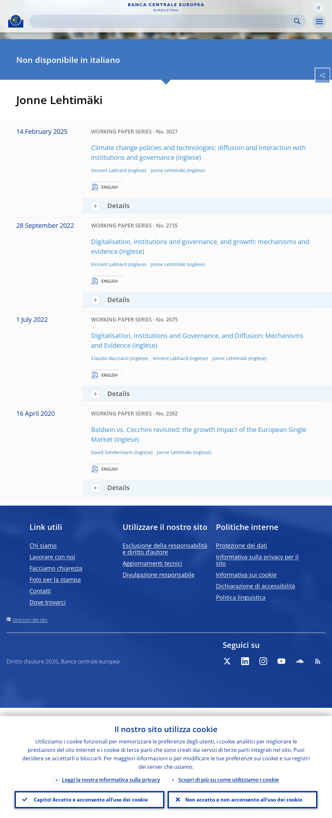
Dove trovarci (48, 602)
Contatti (40, 591)
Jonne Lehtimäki (168, 170)
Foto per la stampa (55, 579)
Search (297, 21)
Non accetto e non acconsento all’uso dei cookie (242, 795)
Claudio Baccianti (110, 358)
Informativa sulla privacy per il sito (257, 560)
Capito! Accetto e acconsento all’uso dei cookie (89, 795)
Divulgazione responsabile (159, 574)
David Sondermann (112, 452)
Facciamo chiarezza (56, 568)
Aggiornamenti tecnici (152, 563)
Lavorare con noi (52, 557)
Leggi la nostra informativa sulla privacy (111, 771)
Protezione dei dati (241, 545)
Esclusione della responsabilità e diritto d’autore (165, 549)
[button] (319, 7)
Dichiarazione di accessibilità (255, 586)
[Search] (162, 21)
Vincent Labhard (109, 170)
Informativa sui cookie (246, 574)
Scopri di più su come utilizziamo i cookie (228, 771)
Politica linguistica (241, 597)
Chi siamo (43, 545)
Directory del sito (30, 620)
